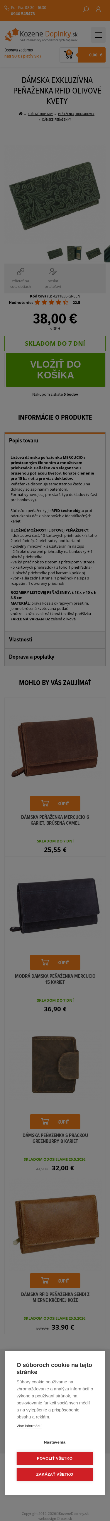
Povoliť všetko (54, 1458)
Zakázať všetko (54, 1474)
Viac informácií (28, 1426)
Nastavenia (54, 1442)
